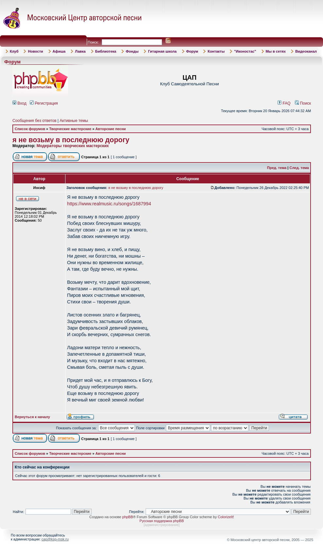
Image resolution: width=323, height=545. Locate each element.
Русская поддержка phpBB (161, 521)
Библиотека (106, 51)
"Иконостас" (245, 51)
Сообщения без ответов (34, 120)
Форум (192, 51)
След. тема (299, 168)
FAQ (284, 103)
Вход (19, 103)
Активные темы (74, 120)
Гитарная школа (162, 51)
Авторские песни (110, 129)
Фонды (132, 51)
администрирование (162, 525)
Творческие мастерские (70, 129)
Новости (35, 51)
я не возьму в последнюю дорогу (70, 140)
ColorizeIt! (226, 517)
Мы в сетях (276, 51)
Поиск (303, 103)
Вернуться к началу (32, 417)
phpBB (127, 517)
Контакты (215, 51)
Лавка (80, 51)
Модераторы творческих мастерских (73, 146)
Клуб (14, 51)
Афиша (59, 51)
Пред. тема (276, 168)
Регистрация (44, 103)
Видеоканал (306, 51)
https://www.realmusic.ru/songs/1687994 (109, 203)
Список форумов (30, 129)
